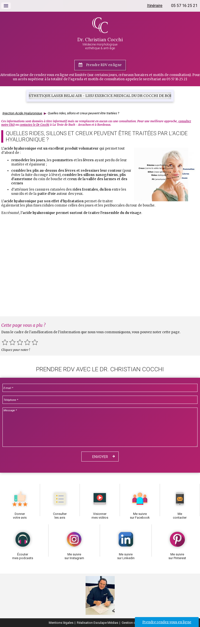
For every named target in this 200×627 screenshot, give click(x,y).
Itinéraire (154, 5)
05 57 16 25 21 (184, 5)
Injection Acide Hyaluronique (22, 113)
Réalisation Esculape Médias (97, 623)
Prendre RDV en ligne (104, 65)
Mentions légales (61, 623)
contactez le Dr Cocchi (34, 124)
